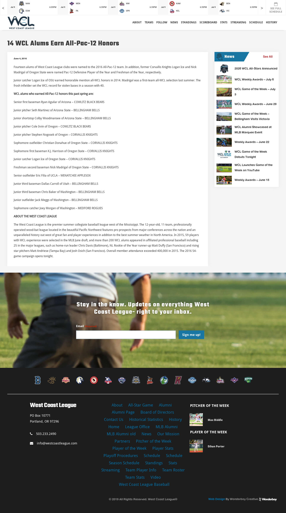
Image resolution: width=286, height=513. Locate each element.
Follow (161, 22)
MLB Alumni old (121, 434)
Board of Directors (157, 412)
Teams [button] (149, 22)
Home (113, 427)
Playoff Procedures (120, 455)
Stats (173, 463)
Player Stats (162, 448)
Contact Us (113, 419)
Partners (122, 441)
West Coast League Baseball (144, 484)
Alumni (165, 405)
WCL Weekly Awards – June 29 (256, 104)
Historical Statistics (146, 419)
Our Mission (168, 434)
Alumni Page (123, 412)
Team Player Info (140, 470)
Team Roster (173, 470)
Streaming (238, 22)
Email (86, 326)
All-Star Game (140, 405)
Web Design (216, 499)
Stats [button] (223, 22)
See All (268, 56)
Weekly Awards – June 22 (252, 142)
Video (155, 477)
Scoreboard (208, 22)
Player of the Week (129, 448)
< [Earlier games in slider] (3, 8)
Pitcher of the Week (153, 441)
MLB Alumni (167, 427)
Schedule (152, 455)
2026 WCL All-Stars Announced (256, 68)
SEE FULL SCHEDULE (275, 7)
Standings (188, 22)
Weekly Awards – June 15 (252, 179)
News (174, 22)
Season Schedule (124, 463)
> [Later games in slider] (262, 8)
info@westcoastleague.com (53, 443)
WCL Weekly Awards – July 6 (254, 79)
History (271, 22)
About (137, 22)
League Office (137, 427)
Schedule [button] (256, 22)
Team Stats (135, 477)
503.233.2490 (43, 434)
